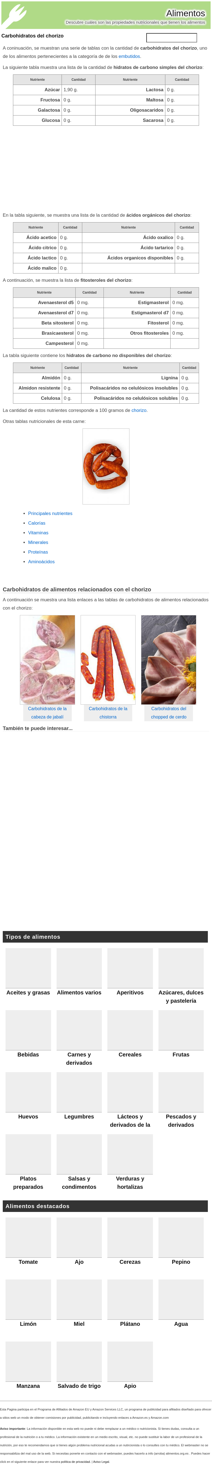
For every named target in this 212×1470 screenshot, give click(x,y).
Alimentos (185, 13)
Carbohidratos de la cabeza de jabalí (47, 712)
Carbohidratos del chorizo (32, 36)
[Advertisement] (106, 167)
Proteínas (38, 552)
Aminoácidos (41, 561)
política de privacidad (75, 1461)
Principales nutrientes (50, 513)
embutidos (129, 56)
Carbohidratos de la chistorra (108, 712)
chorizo (138, 410)
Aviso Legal (101, 1461)
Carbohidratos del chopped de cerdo (168, 712)
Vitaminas (38, 532)
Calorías (37, 523)
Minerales (38, 542)
